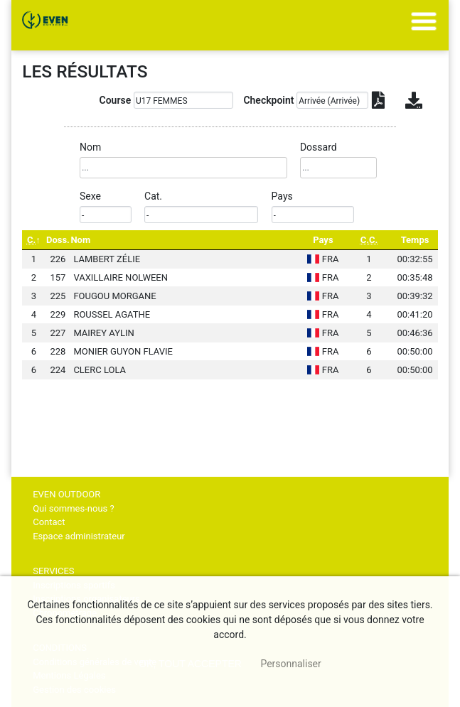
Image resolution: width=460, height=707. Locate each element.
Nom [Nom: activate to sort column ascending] (80, 239)
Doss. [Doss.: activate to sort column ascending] (58, 239)
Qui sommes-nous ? (73, 508)
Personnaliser (290, 663)
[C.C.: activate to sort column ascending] (369, 239)
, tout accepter (190, 663)
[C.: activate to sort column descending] (33, 239)
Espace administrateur (79, 536)
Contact (49, 522)
